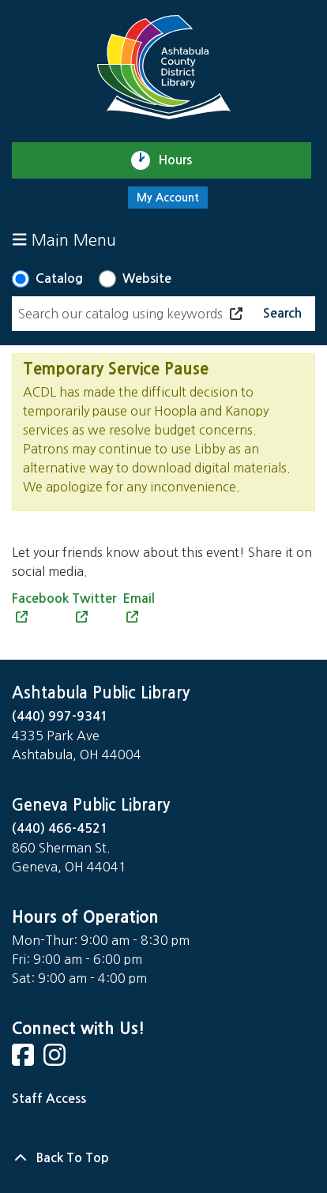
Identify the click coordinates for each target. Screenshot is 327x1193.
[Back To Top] (163, 1158)
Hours (182, 160)
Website (146, 278)
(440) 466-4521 (60, 828)
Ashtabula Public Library (101, 693)
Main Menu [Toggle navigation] (64, 239)
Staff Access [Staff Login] (49, 1099)
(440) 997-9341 (60, 716)
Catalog (59, 278)
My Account (168, 197)
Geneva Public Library (91, 805)
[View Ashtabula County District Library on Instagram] (56, 1060)
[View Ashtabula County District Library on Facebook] (24, 1060)
